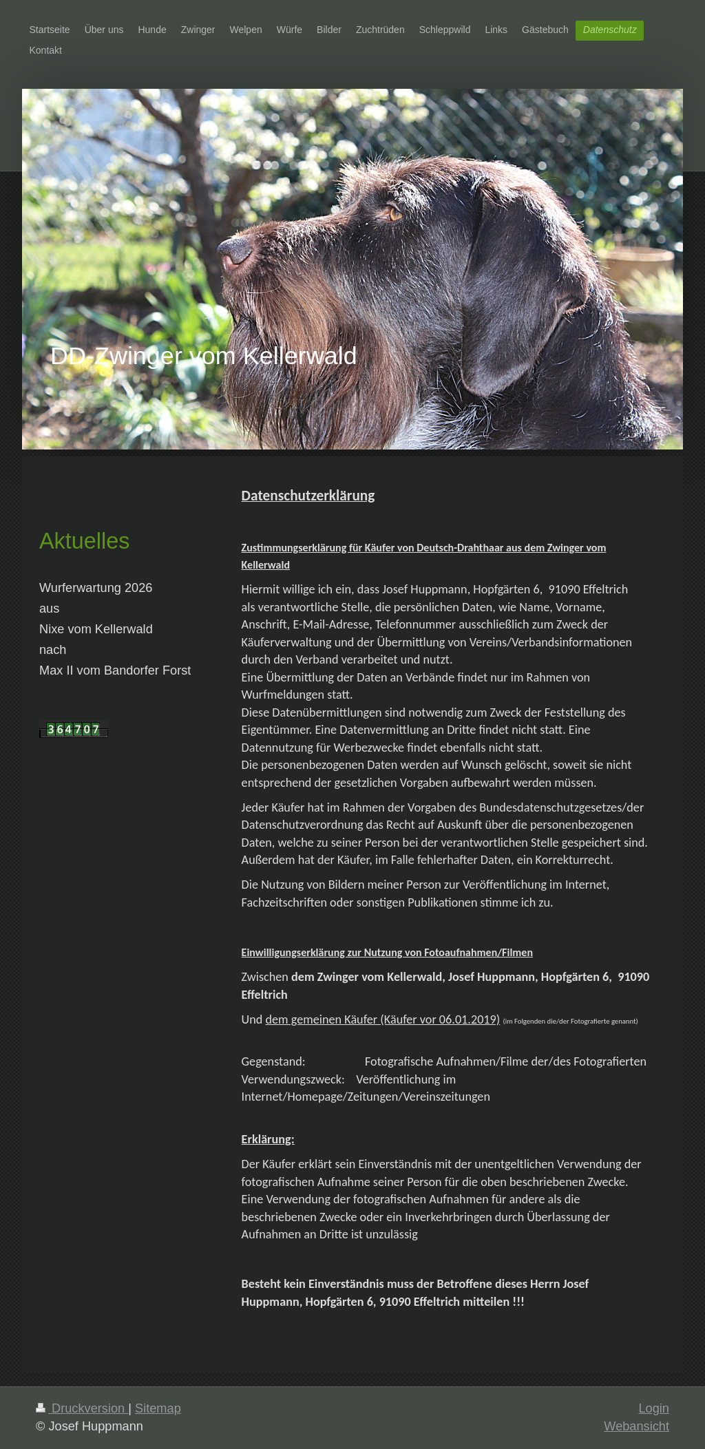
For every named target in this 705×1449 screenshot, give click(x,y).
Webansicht (636, 1426)
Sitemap (158, 1408)
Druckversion (82, 1408)
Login (653, 1408)
